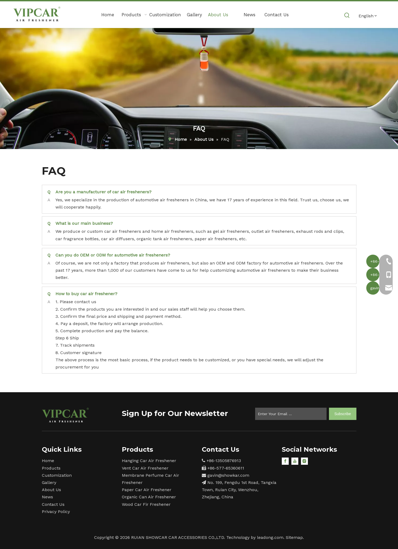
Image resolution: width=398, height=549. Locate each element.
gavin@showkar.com (228, 475)
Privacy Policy (56, 511)
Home (48, 460)
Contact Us (53, 504)
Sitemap (294, 537)
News (47, 496)
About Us (51, 489)
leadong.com (270, 537)
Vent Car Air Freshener (145, 468)
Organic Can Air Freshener (149, 496)
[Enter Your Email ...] (291, 414)
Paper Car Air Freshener (146, 489)
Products (51, 468)
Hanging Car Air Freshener (149, 460)
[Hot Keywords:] (347, 15)
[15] (65, 415)
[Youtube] (294, 461)
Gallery (49, 482)
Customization (57, 475)
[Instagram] (304, 461)
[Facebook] (285, 461)
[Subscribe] (342, 414)
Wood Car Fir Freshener (146, 504)
